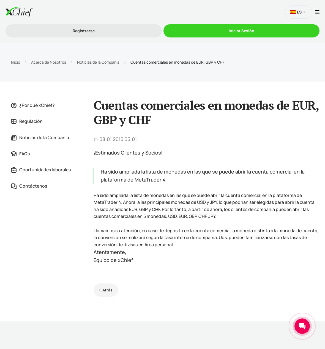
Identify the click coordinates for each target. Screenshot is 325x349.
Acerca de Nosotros (48, 62)
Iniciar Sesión (241, 30)
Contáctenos (29, 186)
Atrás (107, 290)
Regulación (27, 121)
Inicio (15, 62)
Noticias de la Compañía (98, 62)
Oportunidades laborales (41, 170)
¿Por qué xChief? (33, 105)
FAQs (20, 154)
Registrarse (84, 30)
